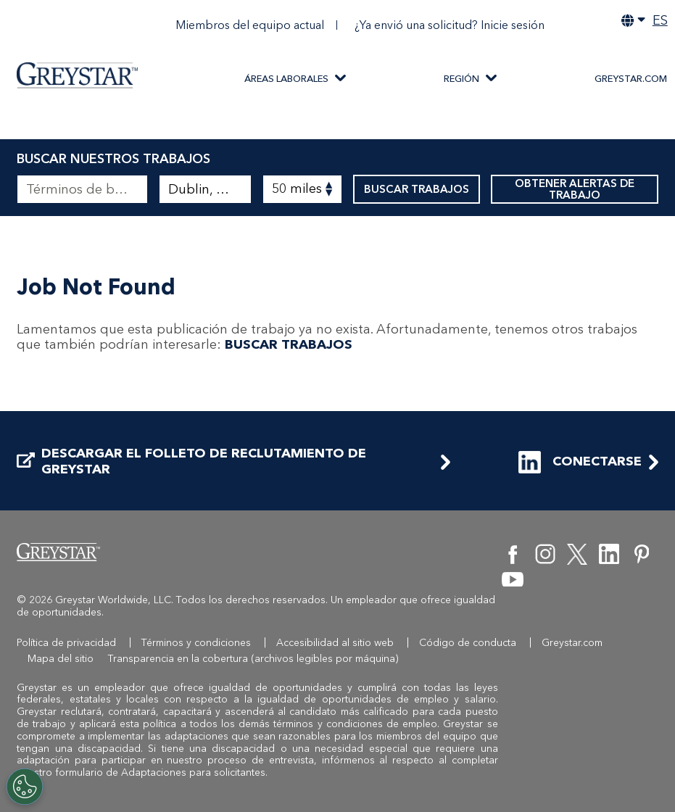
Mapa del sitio (61, 658)
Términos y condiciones (196, 643)
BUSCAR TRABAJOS (416, 189)
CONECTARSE (580, 462)
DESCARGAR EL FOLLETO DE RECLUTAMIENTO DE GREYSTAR (191, 461)
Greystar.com (631, 78)
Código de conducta (467, 643)
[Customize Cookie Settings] (25, 786)
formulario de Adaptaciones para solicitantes (160, 772)
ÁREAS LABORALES (286, 78)
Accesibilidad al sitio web (335, 643)
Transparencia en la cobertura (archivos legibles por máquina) (253, 658)
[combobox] (205, 189)
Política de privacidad (66, 643)
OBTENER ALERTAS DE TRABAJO (574, 189)
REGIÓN (461, 78)
